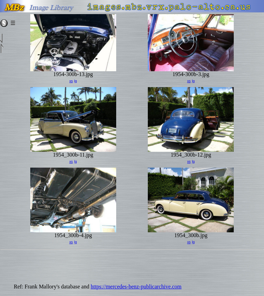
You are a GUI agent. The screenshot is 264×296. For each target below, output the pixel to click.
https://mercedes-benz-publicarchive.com (136, 286)
